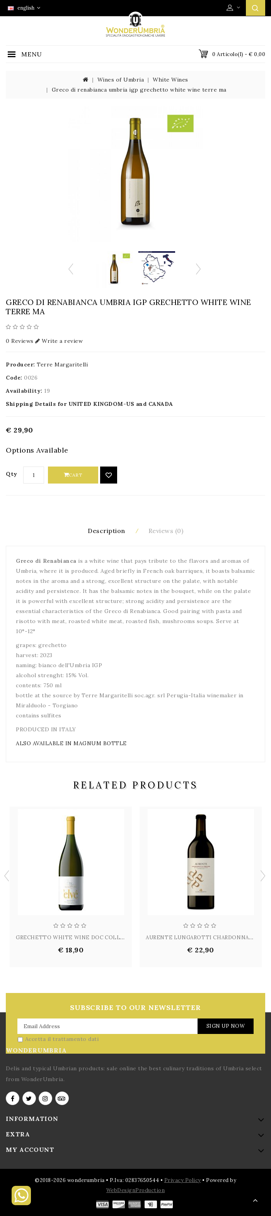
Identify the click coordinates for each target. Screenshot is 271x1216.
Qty (11, 473)
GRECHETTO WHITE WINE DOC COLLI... (71, 937)
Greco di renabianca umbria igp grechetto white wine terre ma (139, 89)
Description (106, 531)
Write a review (59, 340)
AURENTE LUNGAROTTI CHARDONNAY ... (202, 937)
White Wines (170, 79)
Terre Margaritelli (62, 364)
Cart (73, 475)
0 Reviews (20, 340)
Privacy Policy (182, 1180)
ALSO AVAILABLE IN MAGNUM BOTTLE (71, 743)
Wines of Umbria (120, 79)
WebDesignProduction (135, 1190)
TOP (255, 1200)
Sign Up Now (225, 1026)
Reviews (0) (166, 531)
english (24, 8)
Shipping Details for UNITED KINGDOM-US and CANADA (89, 403)
